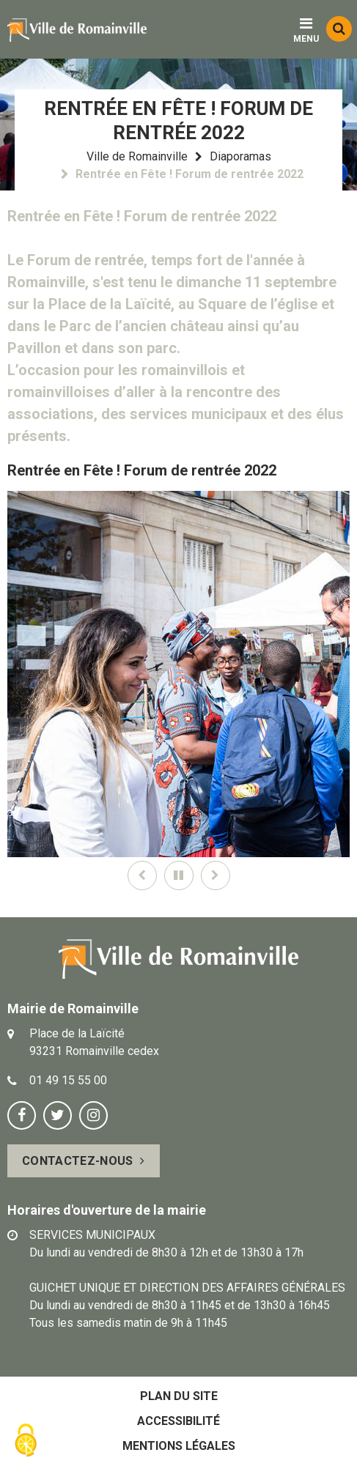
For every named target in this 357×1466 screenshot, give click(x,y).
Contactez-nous (77, 1161)
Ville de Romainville (137, 156)
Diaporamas (240, 156)
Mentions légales (178, 1446)
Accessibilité (178, 1421)
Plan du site (179, 1396)
